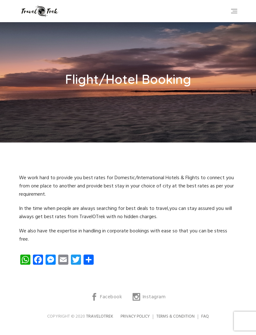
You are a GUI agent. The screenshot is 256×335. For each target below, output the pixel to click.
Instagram (154, 297)
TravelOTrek (99, 316)
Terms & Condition (175, 316)
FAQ (205, 316)
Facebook (111, 297)
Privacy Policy (135, 316)
